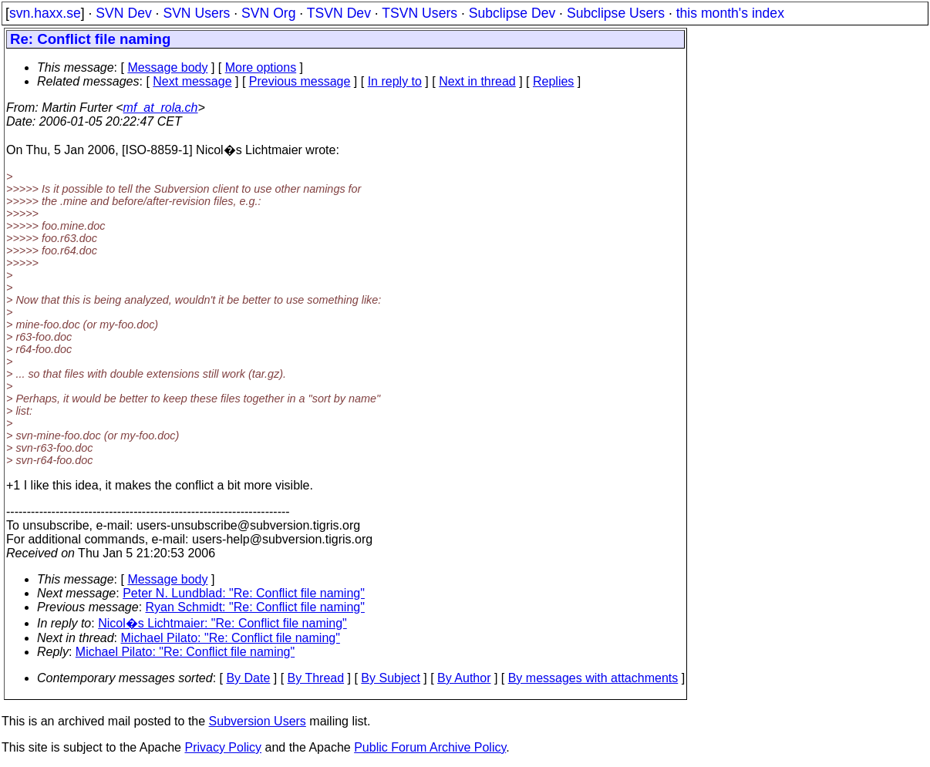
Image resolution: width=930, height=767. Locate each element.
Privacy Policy (222, 747)
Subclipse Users (616, 13)
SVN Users (196, 13)
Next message (192, 81)
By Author (463, 678)
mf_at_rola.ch (160, 107)
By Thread (316, 678)
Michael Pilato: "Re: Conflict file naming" (230, 637)
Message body (167, 67)
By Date (248, 678)
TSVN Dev (339, 13)
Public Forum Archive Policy (430, 747)
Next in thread (477, 81)
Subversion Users (257, 721)
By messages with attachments (593, 678)
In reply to (395, 81)
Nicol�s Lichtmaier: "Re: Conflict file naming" (222, 623)
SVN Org (268, 13)
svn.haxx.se (45, 13)
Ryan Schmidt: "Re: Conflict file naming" (255, 607)
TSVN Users (419, 13)
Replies (553, 81)
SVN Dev (123, 13)
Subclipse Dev (512, 13)
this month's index (730, 13)
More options (261, 67)
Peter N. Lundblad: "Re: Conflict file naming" (244, 593)
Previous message (300, 81)
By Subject (390, 678)
